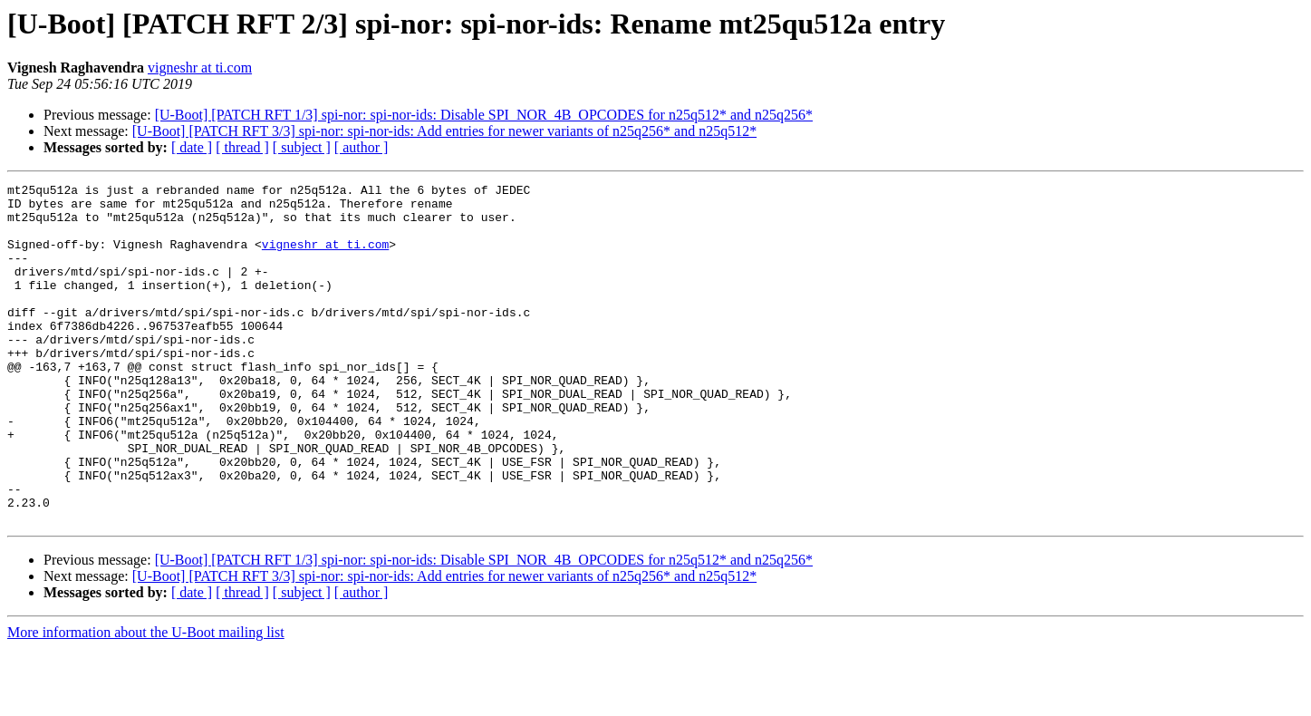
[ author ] (361, 147)
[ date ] (191, 147)
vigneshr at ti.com (200, 67)
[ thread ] (242, 147)
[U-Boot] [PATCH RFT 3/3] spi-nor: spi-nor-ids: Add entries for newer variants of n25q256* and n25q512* (444, 131)
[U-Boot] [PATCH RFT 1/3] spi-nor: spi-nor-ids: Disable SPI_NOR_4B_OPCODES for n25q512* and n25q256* (484, 114)
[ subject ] (302, 147)
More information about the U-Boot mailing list (145, 700)
